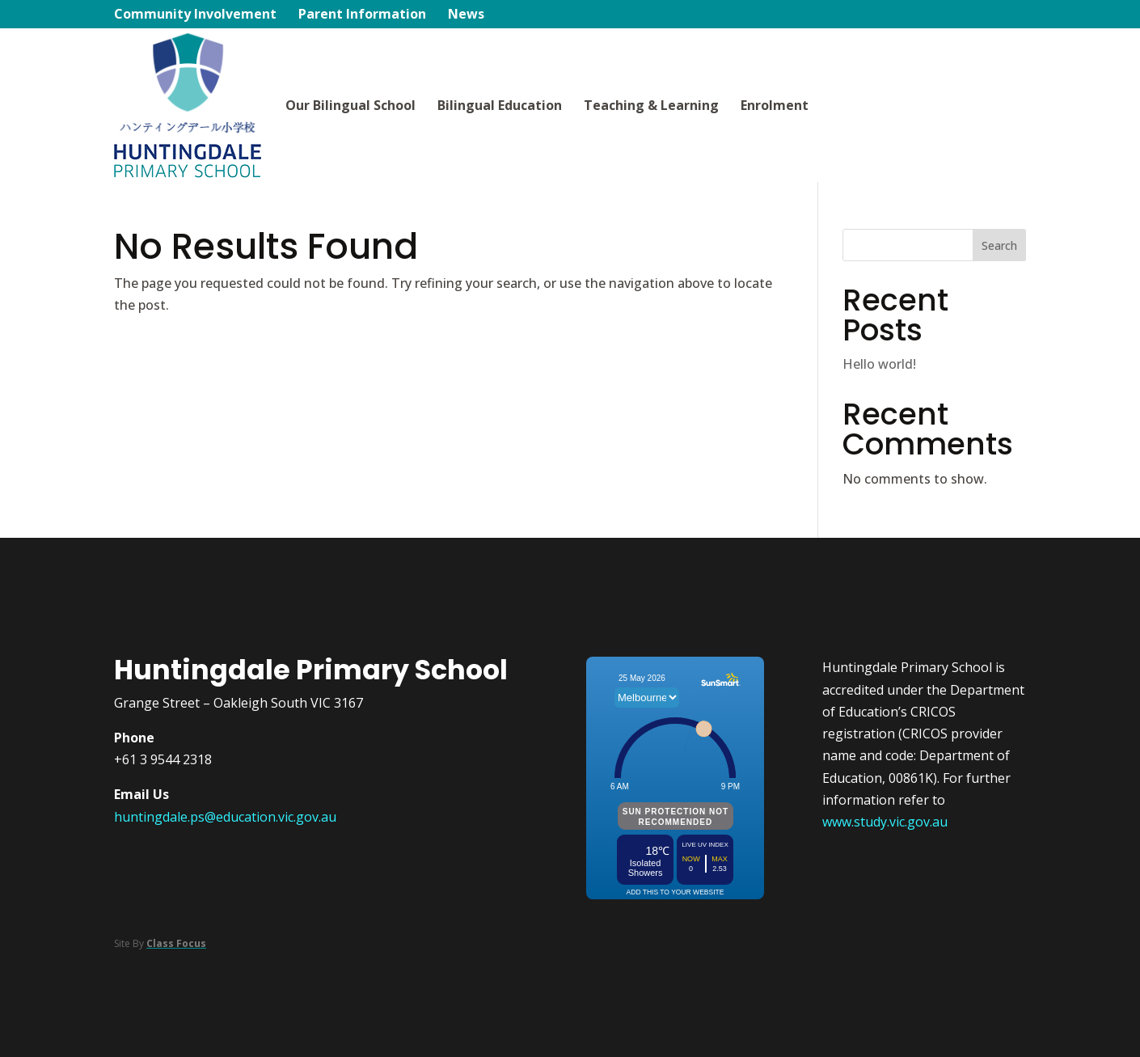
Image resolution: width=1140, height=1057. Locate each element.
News (466, 15)
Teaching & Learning (651, 105)
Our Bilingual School (350, 105)
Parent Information (362, 15)
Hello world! (879, 364)
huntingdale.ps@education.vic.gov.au (225, 817)
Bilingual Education (499, 105)
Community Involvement (195, 15)
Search (999, 245)
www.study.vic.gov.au (885, 822)
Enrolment (775, 105)
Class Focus (176, 943)
